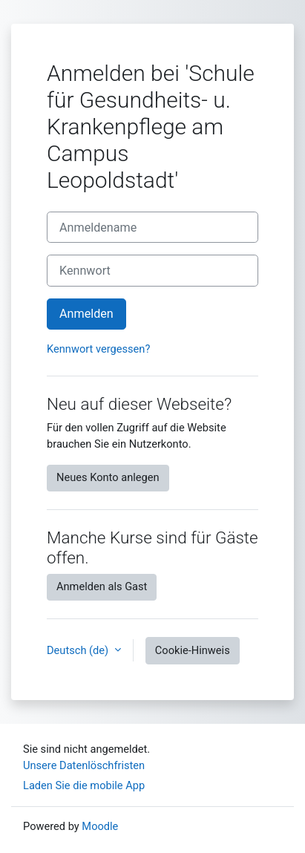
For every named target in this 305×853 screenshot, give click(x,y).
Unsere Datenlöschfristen (84, 765)
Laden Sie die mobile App (84, 785)
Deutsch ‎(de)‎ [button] (79, 650)
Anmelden (86, 314)
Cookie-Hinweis (192, 650)
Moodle (100, 826)
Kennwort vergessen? (98, 349)
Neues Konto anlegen (108, 477)
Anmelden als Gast (101, 586)
